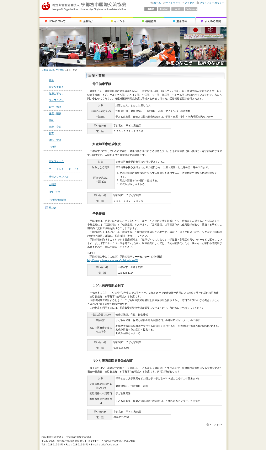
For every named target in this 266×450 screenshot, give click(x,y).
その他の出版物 (57, 199)
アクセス (190, 2)
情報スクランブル (59, 176)
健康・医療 (55, 113)
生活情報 (60, 70)
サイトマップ (172, 2)
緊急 (51, 80)
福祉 (51, 120)
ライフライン (56, 100)
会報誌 (52, 184)
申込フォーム (56, 161)
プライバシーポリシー (212, 2)
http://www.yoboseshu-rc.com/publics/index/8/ (112, 260)
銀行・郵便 (55, 106)
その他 (52, 146)
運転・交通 (55, 140)
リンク (52, 207)
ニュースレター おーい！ (64, 169)
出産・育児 (55, 126)
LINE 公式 (54, 192)
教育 (51, 133)
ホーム (157, 2)
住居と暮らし (56, 93)
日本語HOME (48, 70)
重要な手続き (56, 86)
